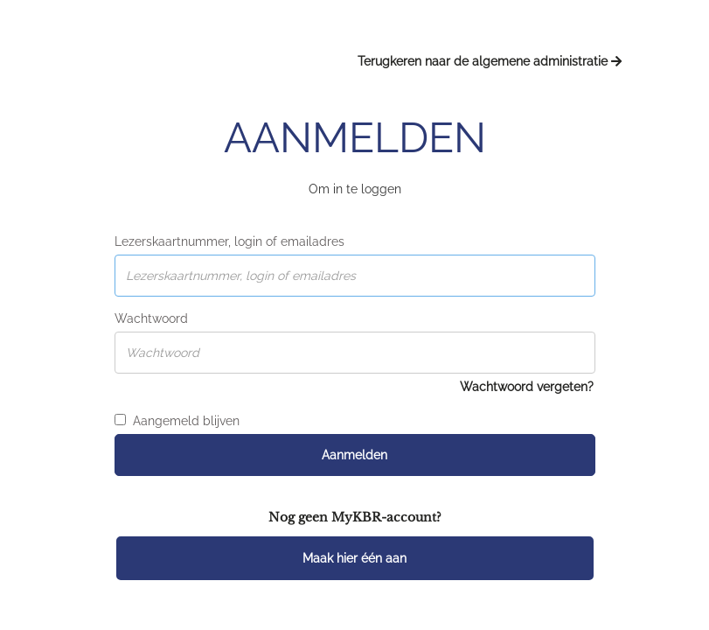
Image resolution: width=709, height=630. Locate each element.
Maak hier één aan (354, 558)
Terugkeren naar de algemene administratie (490, 61)
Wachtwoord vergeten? (527, 387)
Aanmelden (354, 455)
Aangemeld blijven (177, 421)
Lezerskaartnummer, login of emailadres (229, 241)
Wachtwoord (151, 319)
